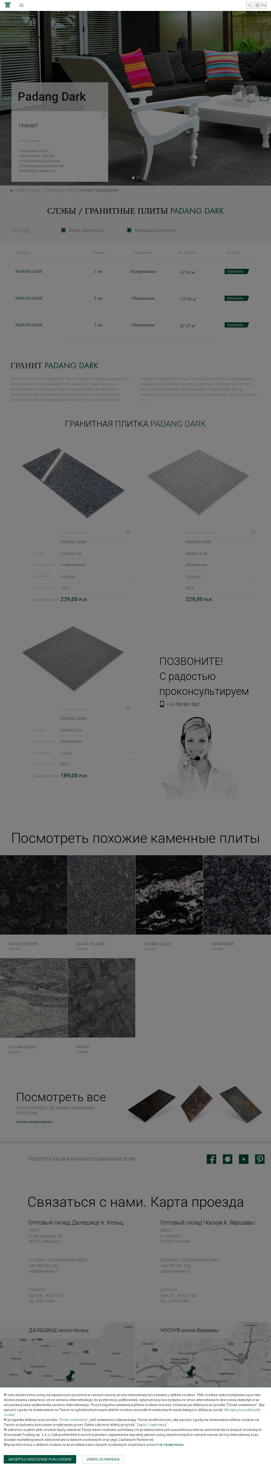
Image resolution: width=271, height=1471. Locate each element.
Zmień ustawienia (103, 1459)
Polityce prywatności (166, 1445)
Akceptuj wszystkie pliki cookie (39, 1459)
